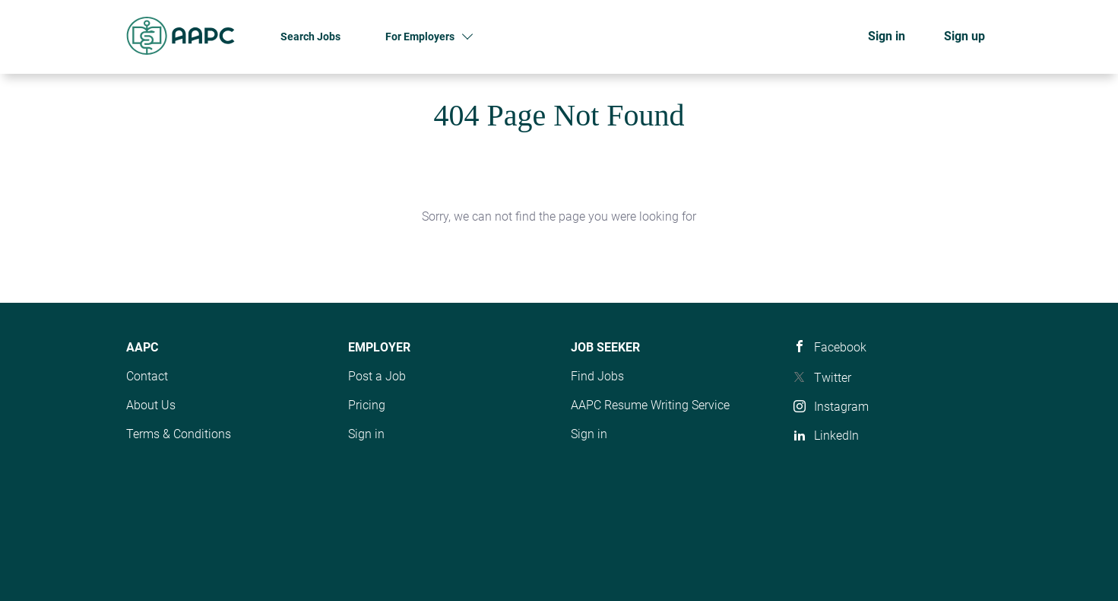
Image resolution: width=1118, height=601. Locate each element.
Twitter (832, 377)
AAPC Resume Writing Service (650, 405)
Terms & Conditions (178, 434)
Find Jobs (597, 376)
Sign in (886, 36)
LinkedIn (836, 435)
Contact (147, 376)
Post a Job (377, 376)
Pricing (366, 405)
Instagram (841, 406)
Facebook (840, 347)
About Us (151, 405)
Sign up (964, 36)
